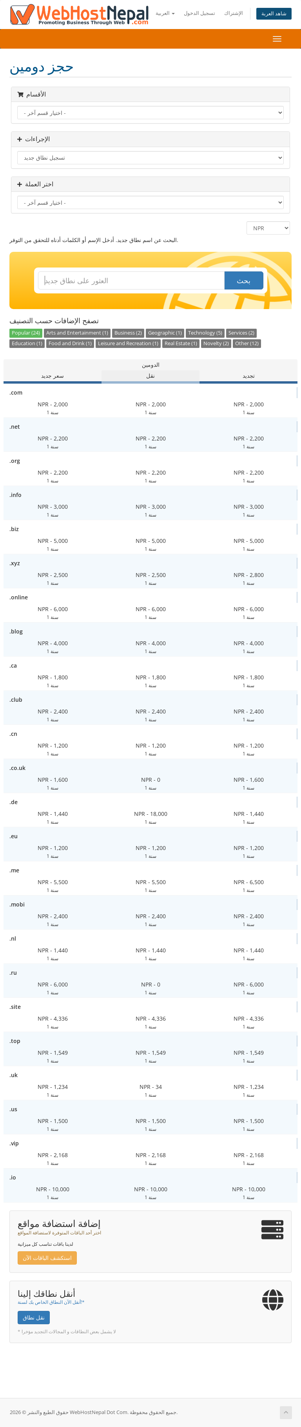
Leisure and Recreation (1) (128, 343)
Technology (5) (205, 332)
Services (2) (241, 332)
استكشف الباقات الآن (47, 1257)
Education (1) (27, 343)
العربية (165, 13)
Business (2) (128, 332)
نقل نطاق (34, 1317)
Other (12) (247, 343)
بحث (243, 280)
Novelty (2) (216, 343)
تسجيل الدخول (199, 13)
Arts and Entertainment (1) (77, 332)
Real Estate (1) (181, 343)
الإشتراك (233, 13)
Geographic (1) (165, 332)
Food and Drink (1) (70, 343)
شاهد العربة (273, 13)
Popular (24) (26, 332)
